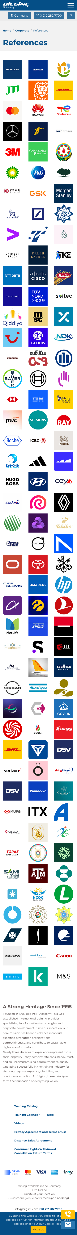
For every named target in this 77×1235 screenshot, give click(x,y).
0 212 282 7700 (49, 15)
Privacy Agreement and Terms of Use (40, 1132)
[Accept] (38, 1229)
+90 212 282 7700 (50, 1209)
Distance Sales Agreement (33, 1140)
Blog (50, 1114)
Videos (19, 1123)
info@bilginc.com (26, 1209)
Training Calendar (27, 1114)
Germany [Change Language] (19, 15)
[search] (71, 15)
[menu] (72, 4)
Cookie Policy (54, 1223)
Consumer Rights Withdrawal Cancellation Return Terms (35, 1151)
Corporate (22, 30)
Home (7, 30)
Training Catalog (26, 1106)
